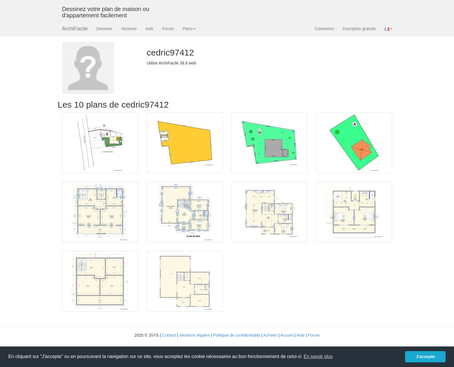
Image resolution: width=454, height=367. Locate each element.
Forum (168, 28)
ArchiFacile (75, 29)
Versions (129, 28)
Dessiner (104, 28)
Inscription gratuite (359, 28)
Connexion (324, 28)
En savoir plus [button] (318, 356)
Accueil (286, 335)
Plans (188, 28)
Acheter (270, 335)
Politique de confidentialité (236, 335)
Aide (149, 28)
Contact (169, 335)
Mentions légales (194, 335)
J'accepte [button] (425, 356)
